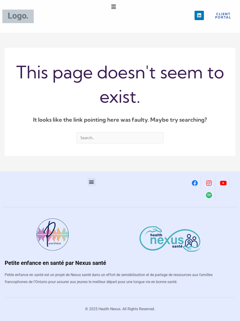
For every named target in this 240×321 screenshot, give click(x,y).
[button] (113, 6)
